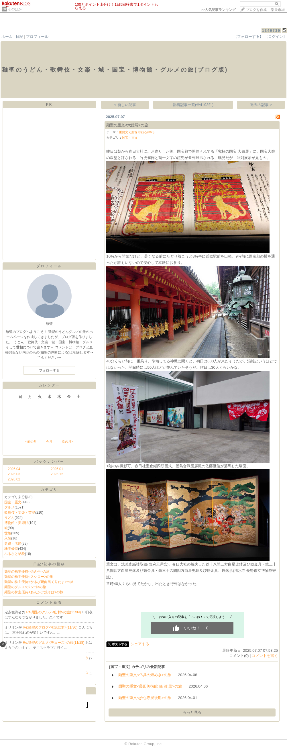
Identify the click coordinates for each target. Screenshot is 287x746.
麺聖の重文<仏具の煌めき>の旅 (144, 675)
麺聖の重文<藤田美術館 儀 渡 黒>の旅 (150, 686)
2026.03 (14, 474)
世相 (7, 533)
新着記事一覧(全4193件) (193, 105)
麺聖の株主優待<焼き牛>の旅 (27, 572)
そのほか (15, 9)
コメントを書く (265, 655)
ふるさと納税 (14, 554)
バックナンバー (49, 462)
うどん (9, 518)
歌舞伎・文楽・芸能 (19, 513)
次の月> (67, 441)
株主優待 (11, 549)
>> (218, 10)
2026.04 (14, 469)
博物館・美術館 (16, 523)
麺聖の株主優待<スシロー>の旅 (28, 577)
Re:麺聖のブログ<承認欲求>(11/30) (50, 627)
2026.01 (57, 469)
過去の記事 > (261, 105)
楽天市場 (278, 10)
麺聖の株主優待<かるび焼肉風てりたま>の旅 (39, 582)
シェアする (140, 644)
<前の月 (30, 441)
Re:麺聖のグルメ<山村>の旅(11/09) (54, 612)
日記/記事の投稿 (49, 564)
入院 (7, 538)
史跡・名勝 (12, 543)
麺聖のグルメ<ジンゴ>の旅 (25, 587)
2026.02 (14, 479)
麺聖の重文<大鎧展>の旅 (127, 125)
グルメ (9, 507)
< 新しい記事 (125, 105)
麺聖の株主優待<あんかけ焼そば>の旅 (33, 592)
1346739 (271, 30)
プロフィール (37, 36)
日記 (19, 36)
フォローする (49, 370)
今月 (49, 441)
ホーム (7, 36)
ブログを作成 (256, 10)
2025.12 (57, 474)
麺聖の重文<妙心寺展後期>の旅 (144, 698)
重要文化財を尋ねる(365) (136, 132)
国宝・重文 (12, 502)
